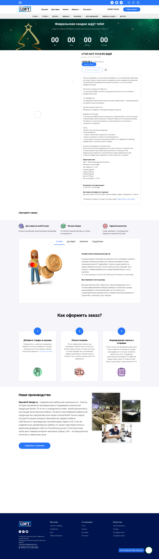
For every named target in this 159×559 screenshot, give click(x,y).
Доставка (55, 9)
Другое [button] (122, 16)
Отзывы (116, 529)
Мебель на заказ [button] (109, 16)
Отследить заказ (118, 536)
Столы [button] (34, 16)
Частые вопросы (119, 526)
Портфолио (54, 529)
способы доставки (45, 351)
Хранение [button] (77, 16)
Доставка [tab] (71, 242)
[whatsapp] (27, 531)
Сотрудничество (119, 532)
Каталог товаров (56, 526)
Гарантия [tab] (84, 242)
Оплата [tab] (59, 242)
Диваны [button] (66, 16)
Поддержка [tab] (97, 242)
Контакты (87, 9)
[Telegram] (121, 3)
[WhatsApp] (116, 3)
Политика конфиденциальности (28, 544)
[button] (129, 2)
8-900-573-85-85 (28, 547)
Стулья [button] (45, 16)
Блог (51, 532)
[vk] (20, 531)
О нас (83, 526)
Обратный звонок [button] (56, 536)
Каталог (45, 9)
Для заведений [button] (92, 16)
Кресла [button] (55, 16)
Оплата (66, 9)
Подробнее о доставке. (126, 199)
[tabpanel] (79, 274)
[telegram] (23, 531)
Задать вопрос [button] (89, 64)
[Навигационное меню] (20, 3)
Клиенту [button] (75, 9)
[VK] (112, 3)
